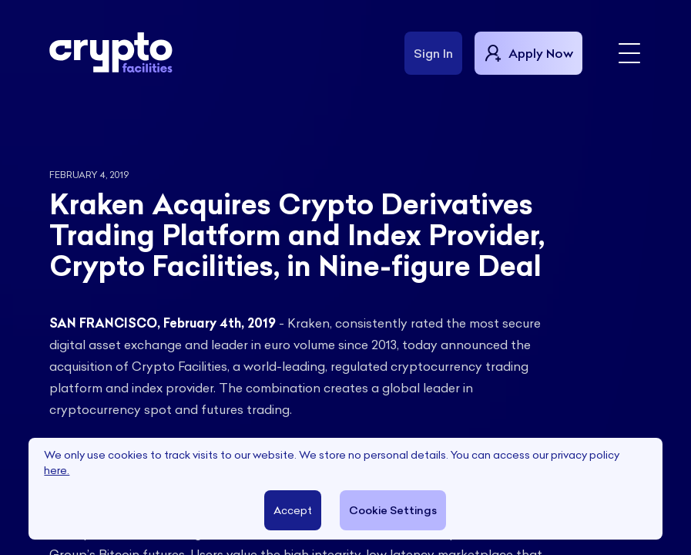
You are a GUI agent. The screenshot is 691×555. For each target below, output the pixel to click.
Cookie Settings (392, 510)
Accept (292, 510)
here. (56, 470)
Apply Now (528, 53)
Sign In (433, 53)
